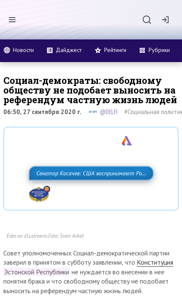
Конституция (155, 289)
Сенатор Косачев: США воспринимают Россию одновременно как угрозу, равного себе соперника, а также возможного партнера (82, 192)
